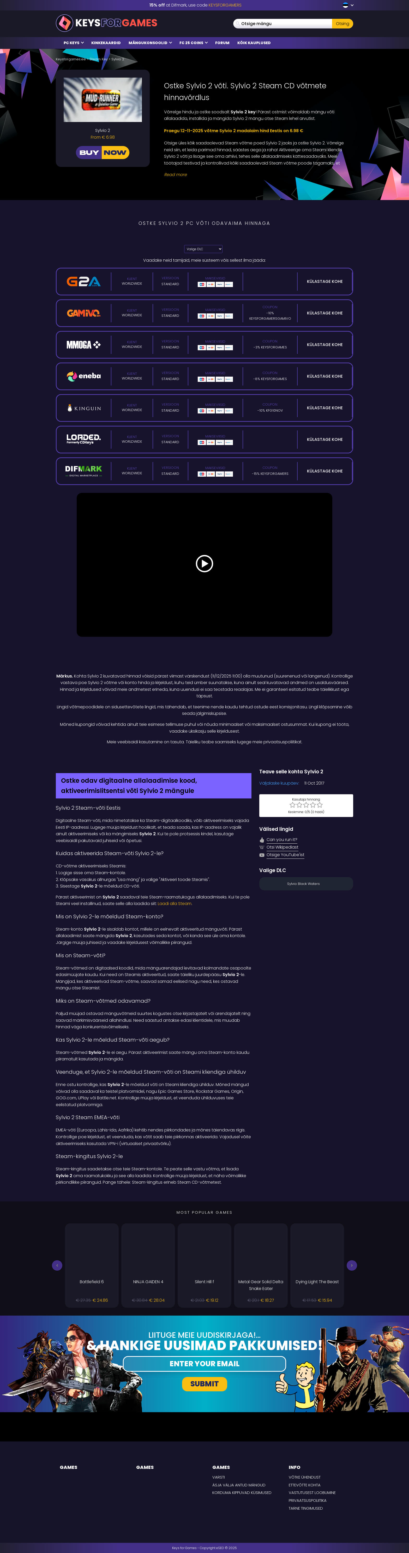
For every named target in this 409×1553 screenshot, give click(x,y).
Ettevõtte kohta (305, 1485)
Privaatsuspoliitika (308, 1500)
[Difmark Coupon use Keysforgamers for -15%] (204, 756)
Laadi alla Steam (174, 904)
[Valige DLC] (203, 249)
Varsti (218, 1477)
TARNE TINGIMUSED (306, 1508)
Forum (222, 42)
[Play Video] (204, 564)
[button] (57, 1265)
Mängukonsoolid (150, 42)
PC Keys (74, 42)
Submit (204, 1384)
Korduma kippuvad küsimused (242, 1492)
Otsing (342, 24)
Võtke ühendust (305, 1477)
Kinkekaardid (106, 42)
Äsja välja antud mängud (239, 1485)
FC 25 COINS (193, 42)
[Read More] (255, 174)
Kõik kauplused (254, 42)
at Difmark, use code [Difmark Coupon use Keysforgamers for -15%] (195, 5)
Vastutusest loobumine (312, 1492)
